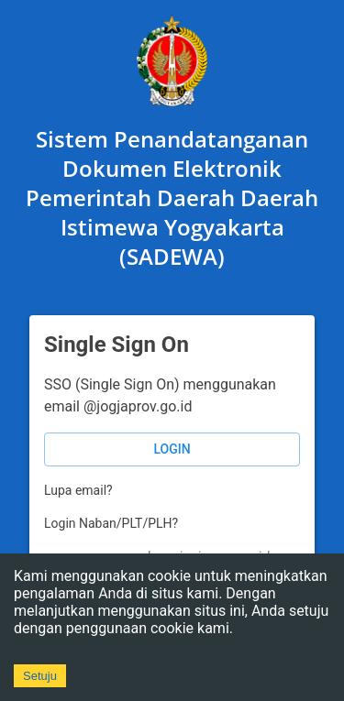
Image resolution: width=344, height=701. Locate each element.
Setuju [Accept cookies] (40, 676)
